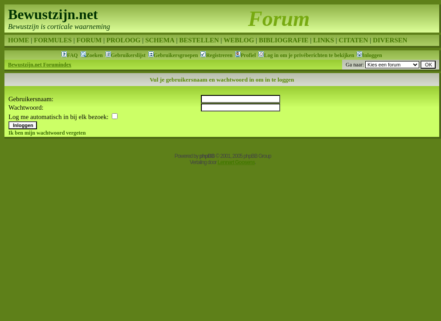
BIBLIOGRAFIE (284, 40)
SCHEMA (160, 40)
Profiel (248, 55)
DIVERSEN (390, 40)
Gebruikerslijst (128, 55)
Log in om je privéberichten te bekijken (309, 55)
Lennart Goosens (236, 162)
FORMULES (53, 40)
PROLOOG (123, 40)
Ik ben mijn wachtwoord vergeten (47, 133)
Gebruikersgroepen (176, 55)
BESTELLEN (199, 40)
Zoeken (94, 55)
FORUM (89, 40)
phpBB (206, 156)
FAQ (72, 55)
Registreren (219, 55)
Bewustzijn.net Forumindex (39, 65)
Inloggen (372, 55)
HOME (18, 40)
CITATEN (353, 40)
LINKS (323, 40)
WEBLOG (239, 40)
